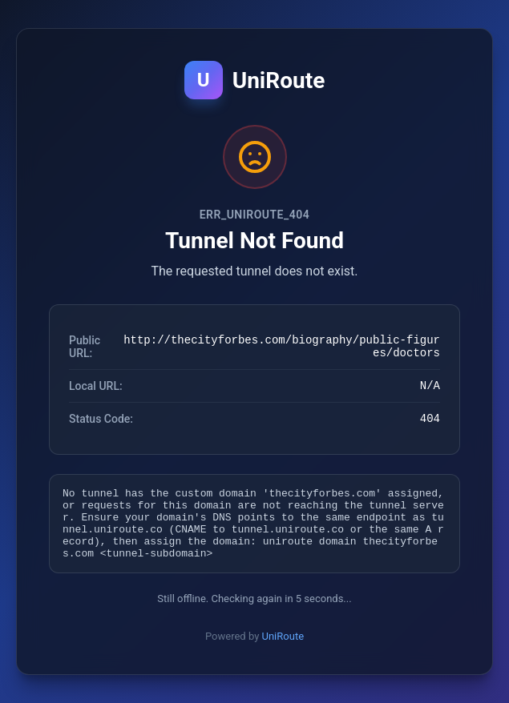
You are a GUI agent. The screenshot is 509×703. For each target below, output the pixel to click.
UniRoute (283, 648)
